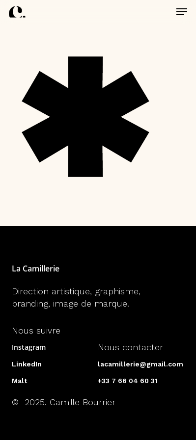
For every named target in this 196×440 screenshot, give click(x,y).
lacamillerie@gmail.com (140, 364)
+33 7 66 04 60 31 (128, 381)
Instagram (29, 347)
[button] (181, 12)
